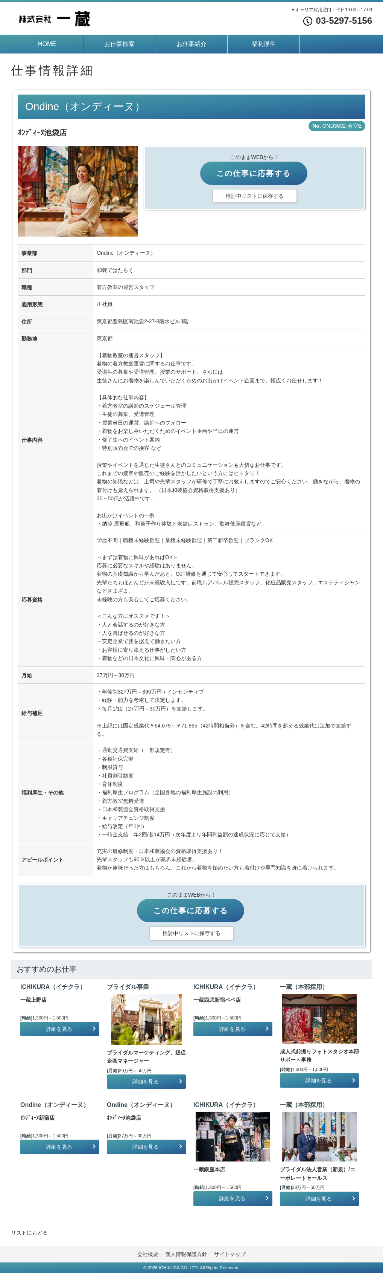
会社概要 (147, 1254)
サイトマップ (230, 1254)
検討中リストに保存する (255, 196)
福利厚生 (264, 44)
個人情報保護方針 (186, 1254)
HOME (47, 44)
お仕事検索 (119, 44)
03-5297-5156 (337, 20)
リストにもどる (29, 1233)
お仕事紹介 (191, 44)
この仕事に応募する (253, 173)
